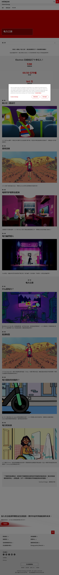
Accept (45, 96)
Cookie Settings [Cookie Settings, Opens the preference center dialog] (14, 96)
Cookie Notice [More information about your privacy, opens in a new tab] (38, 93)
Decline (35, 96)
